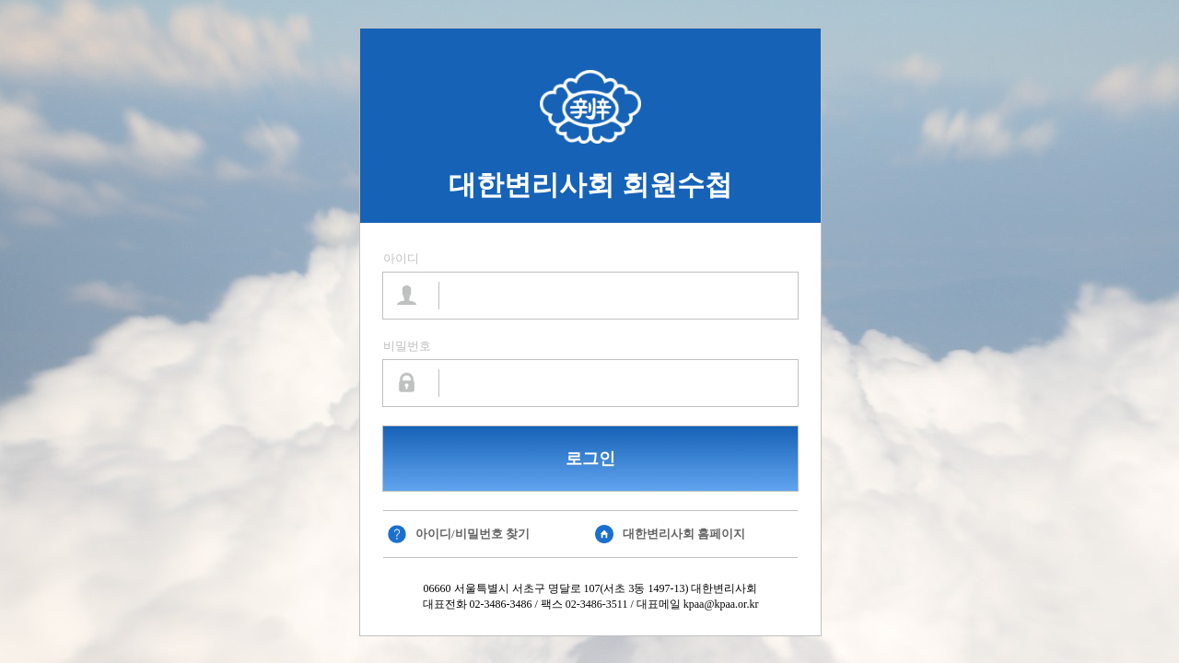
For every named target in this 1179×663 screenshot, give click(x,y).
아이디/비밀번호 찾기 (472, 534)
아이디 (401, 258)
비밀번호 (407, 346)
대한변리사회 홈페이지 (684, 534)
